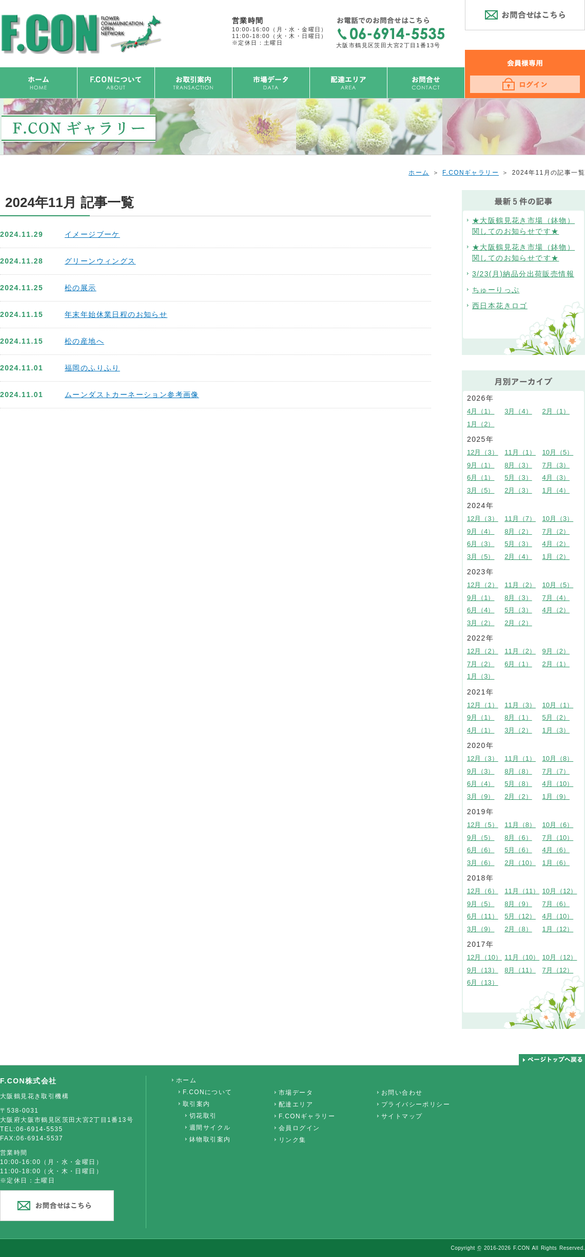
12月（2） (482, 585)
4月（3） (556, 477)
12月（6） (482, 891)
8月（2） (518, 531)
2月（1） (556, 411)
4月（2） (556, 544)
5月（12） (520, 916)
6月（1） (480, 477)
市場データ (296, 1092)
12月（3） (482, 452)
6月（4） (480, 610)
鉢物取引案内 (209, 1139)
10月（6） (558, 825)
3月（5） (480, 490)
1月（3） (480, 676)
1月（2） (480, 424)
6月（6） (480, 850)
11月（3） (520, 705)
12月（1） (482, 705)
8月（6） (518, 837)
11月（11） (521, 891)
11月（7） (520, 518)
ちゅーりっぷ (495, 290)
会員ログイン (299, 1128)
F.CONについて (207, 1092)
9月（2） (556, 651)
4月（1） (480, 411)
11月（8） (520, 825)
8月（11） (520, 970)
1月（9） (556, 796)
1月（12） (558, 929)
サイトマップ (401, 1116)
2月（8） (518, 929)
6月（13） (482, 982)
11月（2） (520, 585)
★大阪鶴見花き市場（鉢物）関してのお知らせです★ (523, 225)
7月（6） (556, 904)
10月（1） (558, 705)
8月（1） (518, 717)
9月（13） (482, 970)
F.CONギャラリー (470, 172)
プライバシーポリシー (415, 1104)
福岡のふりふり (92, 368)
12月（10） (484, 957)
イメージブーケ (92, 234)
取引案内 (196, 1104)
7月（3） (556, 465)
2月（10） (520, 863)
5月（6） (518, 850)
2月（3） (518, 490)
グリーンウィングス (100, 261)
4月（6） (556, 850)
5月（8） (518, 783)
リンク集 (292, 1139)
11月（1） (520, 452)
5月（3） (518, 477)
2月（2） (518, 623)
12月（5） (482, 825)
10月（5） (558, 452)
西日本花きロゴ (500, 306)
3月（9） (480, 796)
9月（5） (480, 837)
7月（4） (556, 598)
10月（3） (558, 518)
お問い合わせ (401, 1092)
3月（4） (518, 411)
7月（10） (558, 837)
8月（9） (518, 904)
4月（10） (558, 783)
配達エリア (296, 1104)
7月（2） (556, 531)
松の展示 (80, 288)
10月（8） (558, 758)
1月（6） (556, 863)
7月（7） (556, 771)
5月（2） (556, 717)
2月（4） (518, 556)
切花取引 (203, 1115)
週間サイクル (209, 1127)
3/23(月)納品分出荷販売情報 (523, 274)
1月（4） (556, 490)
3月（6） (480, 863)
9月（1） (480, 465)
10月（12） (559, 891)
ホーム (418, 172)
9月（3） (480, 771)
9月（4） (480, 531)
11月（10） (521, 957)
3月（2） (480, 623)
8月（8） (518, 771)
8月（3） (518, 465)
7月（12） (558, 970)
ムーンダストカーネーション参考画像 (132, 394)
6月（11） (482, 916)
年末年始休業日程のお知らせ (116, 314)
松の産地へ (84, 341)
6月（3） (480, 544)
